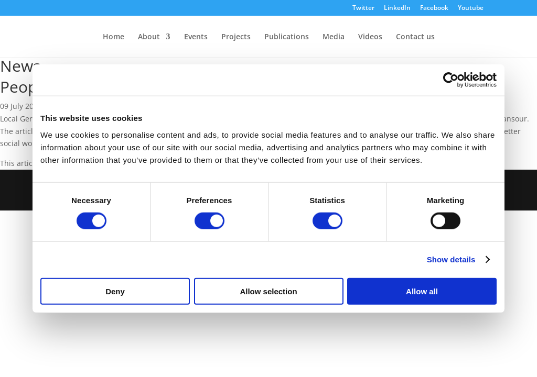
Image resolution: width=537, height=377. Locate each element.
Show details (451, 259)
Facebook (434, 8)
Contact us (415, 37)
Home (113, 37)
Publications (286, 37)
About (149, 37)
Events (196, 37)
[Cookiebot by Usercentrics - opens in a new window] (451, 80)
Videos (370, 37)
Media (334, 37)
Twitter (363, 8)
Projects (236, 37)
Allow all (422, 290)
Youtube (471, 8)
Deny (115, 290)
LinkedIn (397, 8)
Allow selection (268, 290)
